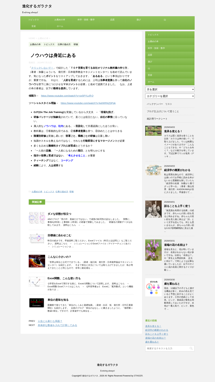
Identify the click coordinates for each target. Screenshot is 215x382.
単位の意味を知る (58, 299)
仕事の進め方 (61, 191)
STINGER (138, 376)
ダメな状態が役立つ (59, 213)
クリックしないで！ (42, 67)
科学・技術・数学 (86, 19)
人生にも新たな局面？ (50, 321)
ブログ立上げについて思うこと (163, 111)
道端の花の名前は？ (176, 244)
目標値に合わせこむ (59, 235)
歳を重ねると (172, 283)
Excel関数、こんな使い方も (64, 278)
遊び (139, 19)
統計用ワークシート (157, 118)
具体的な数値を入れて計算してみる (57, 325)
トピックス (33, 19)
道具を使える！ (173, 131)
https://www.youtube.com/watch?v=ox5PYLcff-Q (67, 95)
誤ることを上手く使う (177, 206)
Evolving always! (107, 371)
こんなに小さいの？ (59, 256)
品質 (112, 19)
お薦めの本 (59, 19)
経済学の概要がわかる (177, 170)
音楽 (34, 26)
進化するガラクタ (37, 6)
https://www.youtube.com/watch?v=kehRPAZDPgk (88, 103)
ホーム (60, 26)
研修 (71, 191)
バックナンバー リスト (159, 104)
